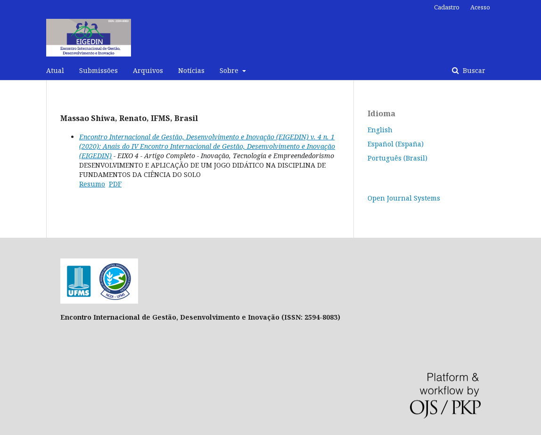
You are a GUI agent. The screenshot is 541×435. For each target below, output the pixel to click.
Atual (55, 70)
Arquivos (148, 70)
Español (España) (396, 143)
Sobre (230, 70)
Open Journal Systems (404, 197)
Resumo (92, 183)
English (380, 129)
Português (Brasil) (397, 157)
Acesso (480, 7)
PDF (115, 183)
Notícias (191, 70)
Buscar (473, 70)
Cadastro (446, 7)
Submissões (98, 70)
